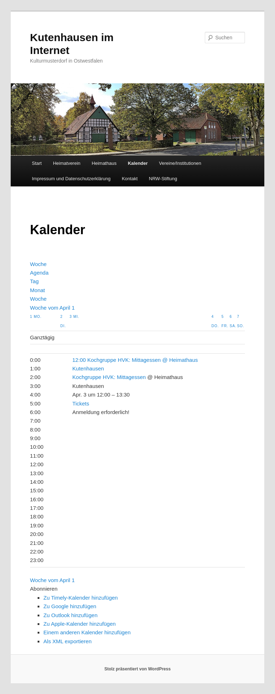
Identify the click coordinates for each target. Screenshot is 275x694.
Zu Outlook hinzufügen (70, 615)
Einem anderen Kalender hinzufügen (87, 632)
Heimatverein (67, 163)
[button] (44, 589)
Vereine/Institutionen (180, 163)
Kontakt (130, 178)
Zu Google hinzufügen (69, 606)
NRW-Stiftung (163, 178)
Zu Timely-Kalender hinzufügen (80, 598)
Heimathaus (104, 163)
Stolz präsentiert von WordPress (137, 668)
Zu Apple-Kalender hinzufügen (79, 624)
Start (37, 163)
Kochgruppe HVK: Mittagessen (109, 377)
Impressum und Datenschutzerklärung (71, 178)
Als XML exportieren (67, 641)
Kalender (138, 163)
